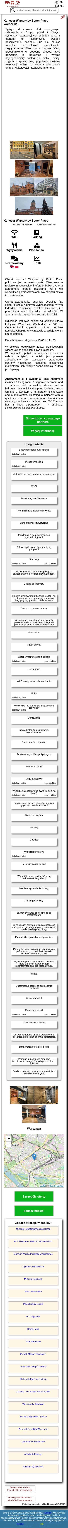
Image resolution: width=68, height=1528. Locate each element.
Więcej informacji (43, 430)
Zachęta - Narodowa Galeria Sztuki (33, 1391)
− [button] (9, 1144)
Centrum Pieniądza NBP (33, 1441)
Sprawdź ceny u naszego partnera (43, 420)
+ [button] (9, 1139)
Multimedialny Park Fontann (33, 1379)
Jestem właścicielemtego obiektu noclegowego (19, 1488)
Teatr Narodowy (33, 1341)
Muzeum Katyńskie (33, 1279)
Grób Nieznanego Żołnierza (33, 1366)
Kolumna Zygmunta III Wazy (33, 1416)
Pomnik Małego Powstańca (33, 1354)
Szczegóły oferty (34, 1196)
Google (48, 1513)
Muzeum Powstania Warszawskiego (33, 1229)
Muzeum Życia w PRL (33, 1466)
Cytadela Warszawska (33, 1266)
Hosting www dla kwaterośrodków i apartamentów (20, 1498)
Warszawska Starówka (33, 1404)
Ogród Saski (33, 1329)
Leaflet (43, 1186)
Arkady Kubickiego (33, 1454)
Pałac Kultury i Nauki (33, 1304)
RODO (20, 1524)
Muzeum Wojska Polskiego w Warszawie (33, 1254)
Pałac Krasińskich (33, 1291)
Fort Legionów (33, 1316)
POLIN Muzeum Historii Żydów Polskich (33, 1241)
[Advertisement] (34, 105)
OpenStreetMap (56, 1186)
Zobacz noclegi (34, 1210)
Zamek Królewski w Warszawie (33, 1429)
